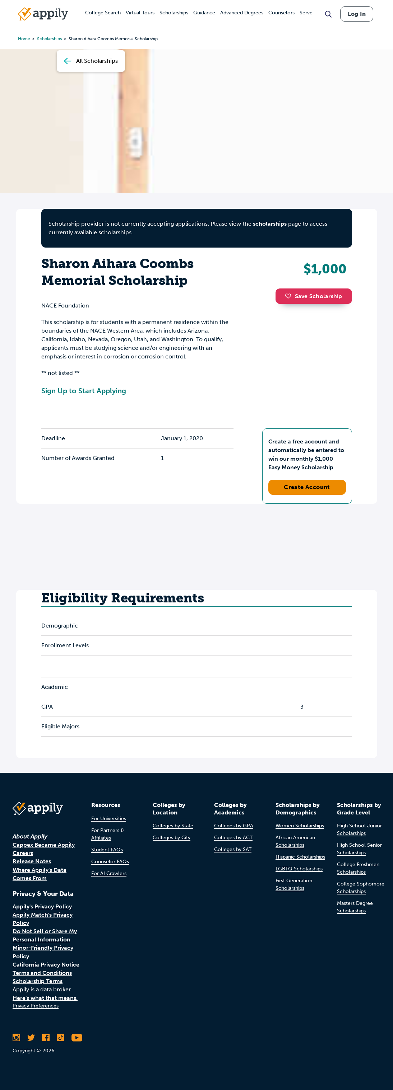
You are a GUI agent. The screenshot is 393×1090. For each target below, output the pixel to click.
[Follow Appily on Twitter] (31, 1037)
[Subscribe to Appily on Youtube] (76, 1037)
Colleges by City (171, 838)
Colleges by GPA (233, 826)
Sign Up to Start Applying (83, 390)
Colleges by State (173, 826)
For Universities (108, 819)
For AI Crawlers (108, 873)
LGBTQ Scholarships (299, 869)
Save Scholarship (313, 296)
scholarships (270, 223)
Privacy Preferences (36, 1006)
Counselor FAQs (110, 862)
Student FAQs (107, 850)
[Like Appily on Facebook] (46, 1037)
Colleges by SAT (232, 849)
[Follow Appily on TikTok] (60, 1037)
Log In (357, 13)
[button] (290, 296)
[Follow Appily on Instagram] (16, 1037)
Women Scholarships (300, 826)
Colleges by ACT (233, 838)
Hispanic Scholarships (300, 857)
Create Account (307, 487)
